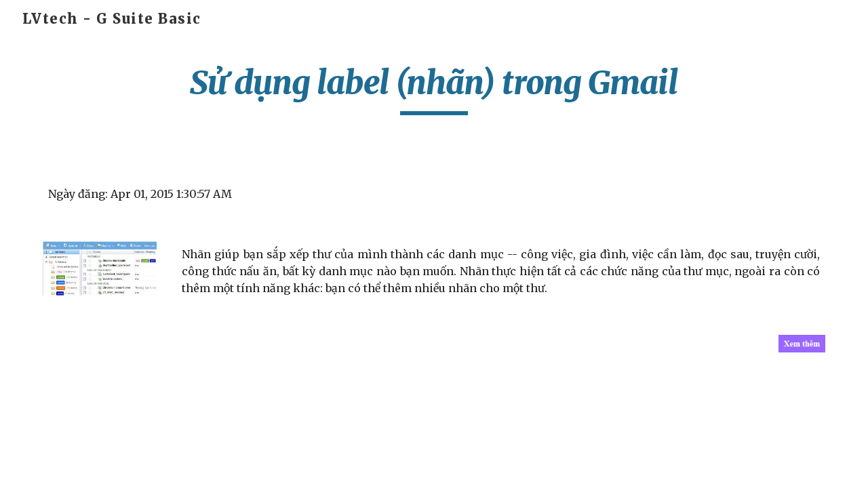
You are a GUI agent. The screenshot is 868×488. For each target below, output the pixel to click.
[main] (434, 89)
